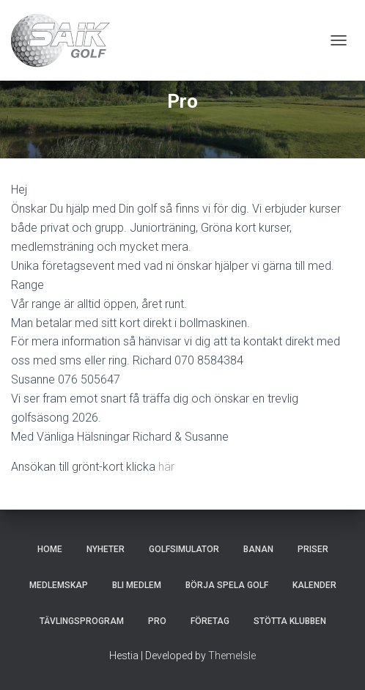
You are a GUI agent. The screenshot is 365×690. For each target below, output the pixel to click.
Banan (258, 549)
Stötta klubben (290, 621)
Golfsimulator (184, 549)
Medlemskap (58, 585)
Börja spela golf (226, 585)
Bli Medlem (136, 585)
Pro (157, 621)
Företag (210, 621)
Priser (313, 549)
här (166, 467)
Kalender (314, 585)
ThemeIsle (232, 655)
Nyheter (105, 549)
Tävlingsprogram (82, 621)
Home (49, 549)
